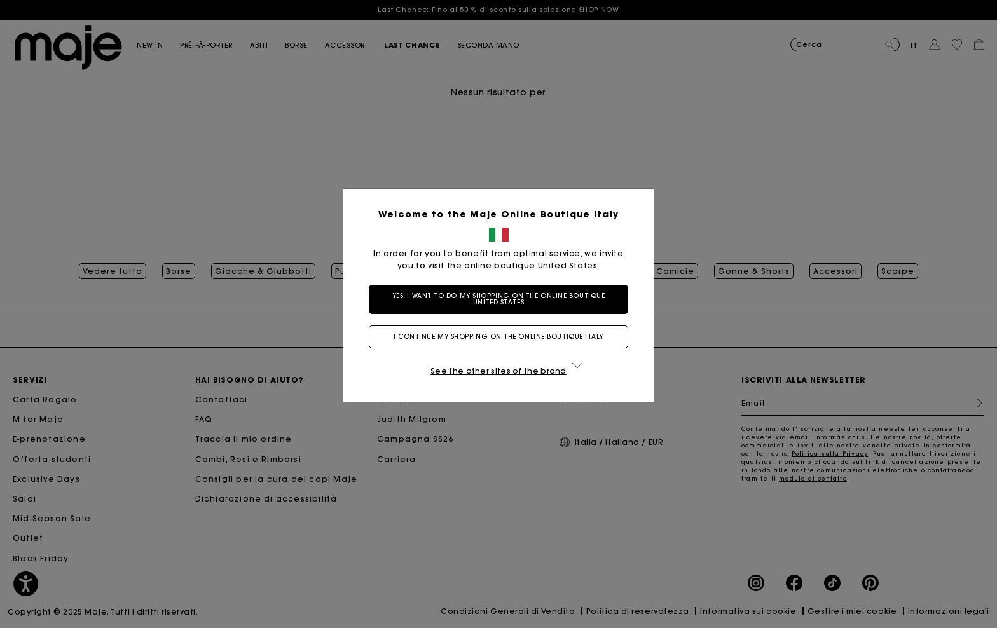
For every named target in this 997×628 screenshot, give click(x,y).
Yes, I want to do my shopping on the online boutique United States (498, 299)
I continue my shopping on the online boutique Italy (498, 336)
